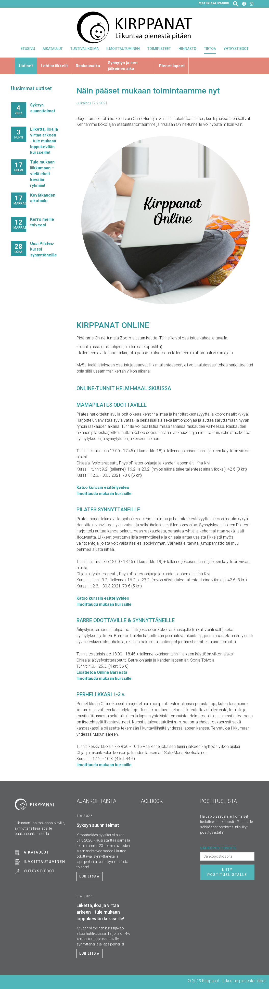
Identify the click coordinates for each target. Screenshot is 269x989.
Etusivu (28, 49)
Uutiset (26, 65)
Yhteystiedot (236, 49)
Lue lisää (89, 876)
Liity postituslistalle (227, 872)
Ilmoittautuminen (123, 49)
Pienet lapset (172, 65)
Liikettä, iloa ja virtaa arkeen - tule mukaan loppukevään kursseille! (44, 141)
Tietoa (210, 49)
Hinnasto (187, 49)
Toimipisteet (159, 49)
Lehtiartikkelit (54, 65)
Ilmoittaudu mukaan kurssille (104, 493)
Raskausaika (88, 65)
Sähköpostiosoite (218, 848)
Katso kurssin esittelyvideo (102, 487)
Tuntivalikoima (84, 49)
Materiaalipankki (214, 3)
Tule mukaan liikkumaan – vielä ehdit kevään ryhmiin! (42, 174)
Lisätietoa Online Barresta (101, 672)
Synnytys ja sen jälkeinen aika (122, 65)
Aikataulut (53, 49)
